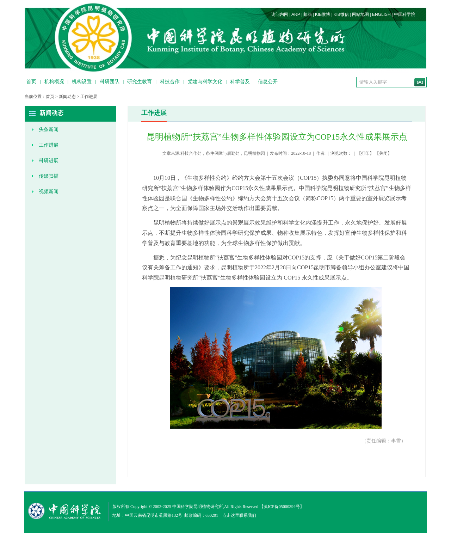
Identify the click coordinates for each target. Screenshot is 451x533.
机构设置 (82, 81)
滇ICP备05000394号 (282, 506)
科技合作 (170, 81)
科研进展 (48, 160)
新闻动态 (67, 96)
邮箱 (307, 14)
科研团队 (109, 81)
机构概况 (54, 81)
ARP (295, 14)
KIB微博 (322, 14)
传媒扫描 (48, 176)
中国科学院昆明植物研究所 (197, 506)
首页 (31, 81)
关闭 (383, 153)
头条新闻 (48, 129)
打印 (365, 153)
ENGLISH (381, 14)
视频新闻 (48, 191)
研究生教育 (139, 81)
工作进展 (88, 96)
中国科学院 (404, 14)
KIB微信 (340, 14)
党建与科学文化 (205, 81)
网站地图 (360, 14)
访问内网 (279, 14)
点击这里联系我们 (239, 515)
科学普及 (240, 81)
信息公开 (268, 81)
